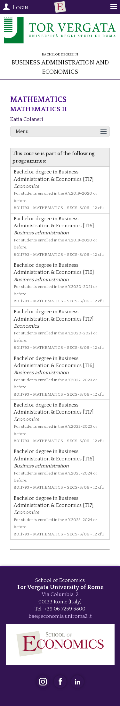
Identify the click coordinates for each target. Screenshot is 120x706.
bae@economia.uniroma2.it (60, 616)
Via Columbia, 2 (60, 594)
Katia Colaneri (26, 119)
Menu (22, 131)
